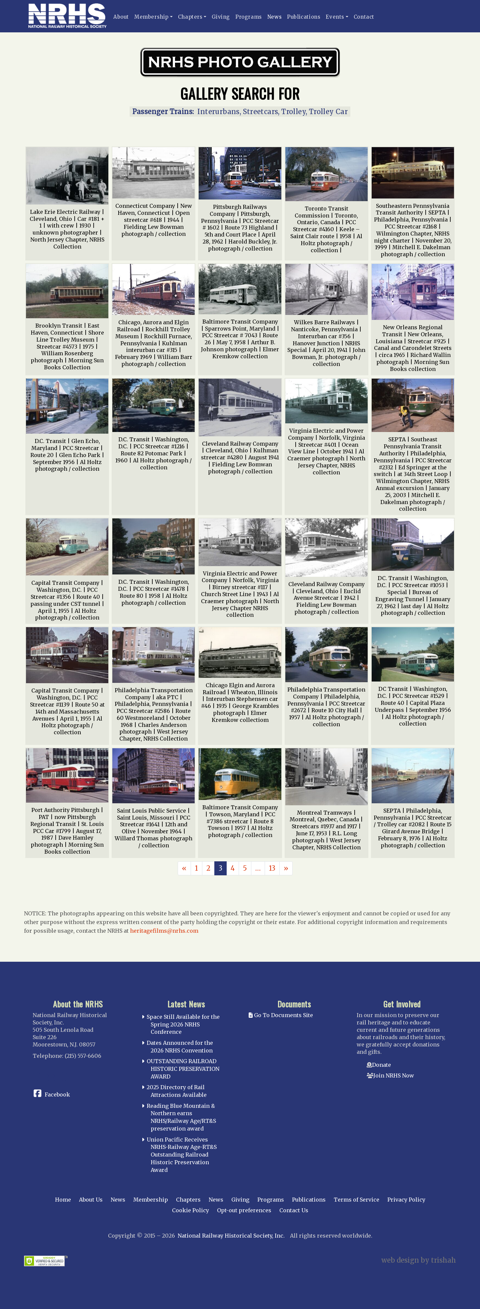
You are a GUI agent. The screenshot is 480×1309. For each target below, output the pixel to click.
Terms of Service (356, 1199)
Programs (248, 17)
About (121, 17)
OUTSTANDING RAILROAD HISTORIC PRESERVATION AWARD (183, 1069)
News (274, 17)
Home (63, 1199)
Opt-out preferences (244, 1210)
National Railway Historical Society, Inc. (231, 1235)
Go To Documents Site (281, 1015)
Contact (364, 17)
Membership (151, 17)
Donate (381, 1064)
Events (335, 17)
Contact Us (293, 1210)
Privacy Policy (406, 1199)
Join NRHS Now (393, 1075)
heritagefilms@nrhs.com (164, 930)
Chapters (190, 17)
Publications (303, 17)
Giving (221, 17)
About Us (91, 1199)
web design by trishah (418, 1260)
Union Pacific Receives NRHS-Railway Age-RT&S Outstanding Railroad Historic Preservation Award (182, 1154)
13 (272, 868)
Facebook (57, 1094)
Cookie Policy (190, 1210)
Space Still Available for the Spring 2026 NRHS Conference (183, 1024)
